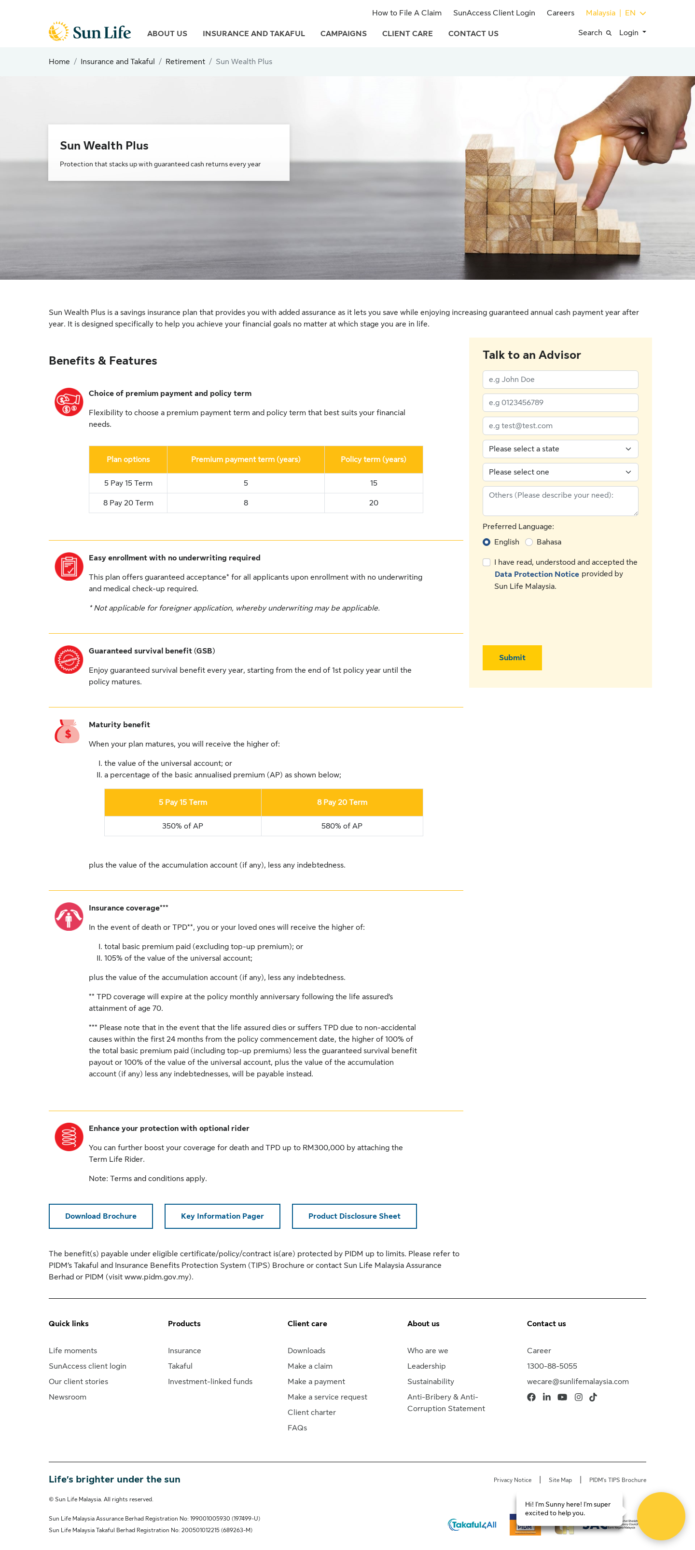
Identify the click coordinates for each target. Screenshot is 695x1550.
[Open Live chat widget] (661, 1516)
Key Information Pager (222, 1216)
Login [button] (629, 32)
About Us (167, 33)
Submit (512, 657)
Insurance (184, 1350)
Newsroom (67, 1397)
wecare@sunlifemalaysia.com (578, 1381)
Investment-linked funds (210, 1381)
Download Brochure (101, 1216)
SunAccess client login (87, 1366)
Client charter (312, 1412)
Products (184, 1323)
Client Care (407, 33)
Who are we (427, 1350)
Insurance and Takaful (254, 33)
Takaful (180, 1366)
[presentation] (556, 619)
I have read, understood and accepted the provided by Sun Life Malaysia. (566, 574)
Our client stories (78, 1381)
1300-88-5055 (552, 1366)
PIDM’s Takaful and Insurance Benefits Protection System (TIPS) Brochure (177, 1265)
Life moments (73, 1350)
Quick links (69, 1323)
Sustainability (430, 1381)
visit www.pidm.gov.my (149, 1277)
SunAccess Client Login (494, 13)
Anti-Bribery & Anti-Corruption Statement (446, 1403)
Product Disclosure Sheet (354, 1216)
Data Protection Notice (537, 574)
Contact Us (473, 33)
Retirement (185, 61)
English (506, 542)
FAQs (297, 1428)
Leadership (426, 1366)
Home (59, 61)
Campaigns (343, 33)
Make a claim (310, 1366)
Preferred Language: (518, 526)
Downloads (306, 1350)
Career (539, 1350)
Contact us (546, 1323)
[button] (598, 33)
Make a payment (316, 1381)
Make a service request (327, 1397)
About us (423, 1323)
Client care (307, 1323)
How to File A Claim (407, 13)
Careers (560, 13)
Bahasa (549, 542)
